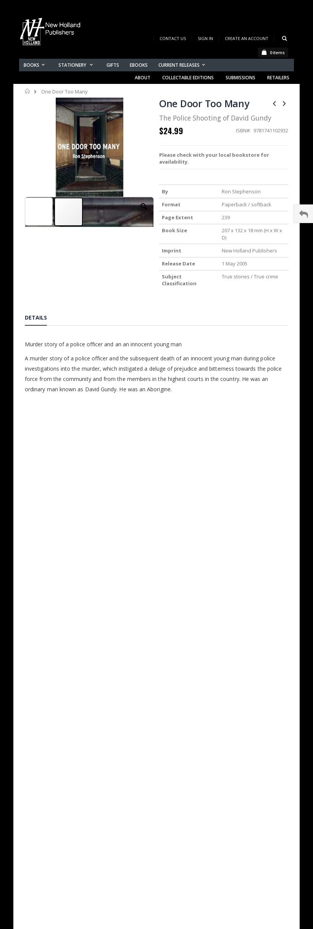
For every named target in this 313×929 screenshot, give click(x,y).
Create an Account (246, 38)
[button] (143, 212)
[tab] (41, 318)
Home (28, 91)
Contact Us (173, 38)
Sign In (205, 38)
